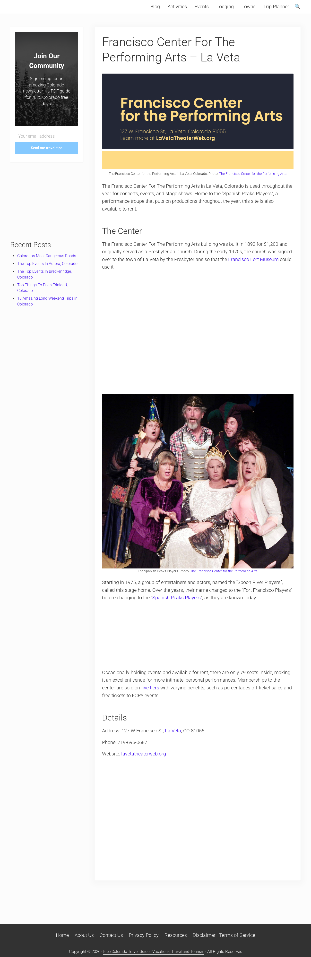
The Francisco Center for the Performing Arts (252, 184)
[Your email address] (46, 146)
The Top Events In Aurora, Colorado (49, 273)
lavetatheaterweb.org (144, 763)
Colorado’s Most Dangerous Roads (48, 266)
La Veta (174, 740)
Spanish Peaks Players (196, 607)
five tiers (151, 697)
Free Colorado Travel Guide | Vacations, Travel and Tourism (154, 951)
